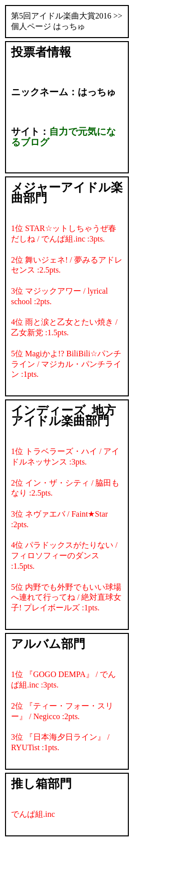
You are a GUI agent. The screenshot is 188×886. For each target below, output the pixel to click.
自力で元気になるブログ (63, 136)
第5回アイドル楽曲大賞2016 (61, 16)
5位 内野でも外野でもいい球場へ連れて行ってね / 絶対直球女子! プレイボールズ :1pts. (66, 597)
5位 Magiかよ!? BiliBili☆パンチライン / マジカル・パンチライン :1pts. (66, 364)
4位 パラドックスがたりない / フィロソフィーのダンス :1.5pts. (64, 555)
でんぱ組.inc (33, 814)
